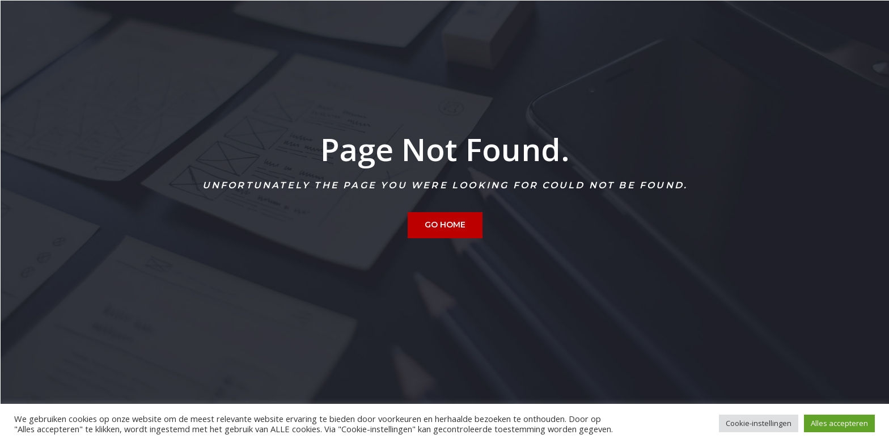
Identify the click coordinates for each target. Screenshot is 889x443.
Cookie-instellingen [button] (758, 423)
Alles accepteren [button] (839, 423)
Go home (445, 225)
